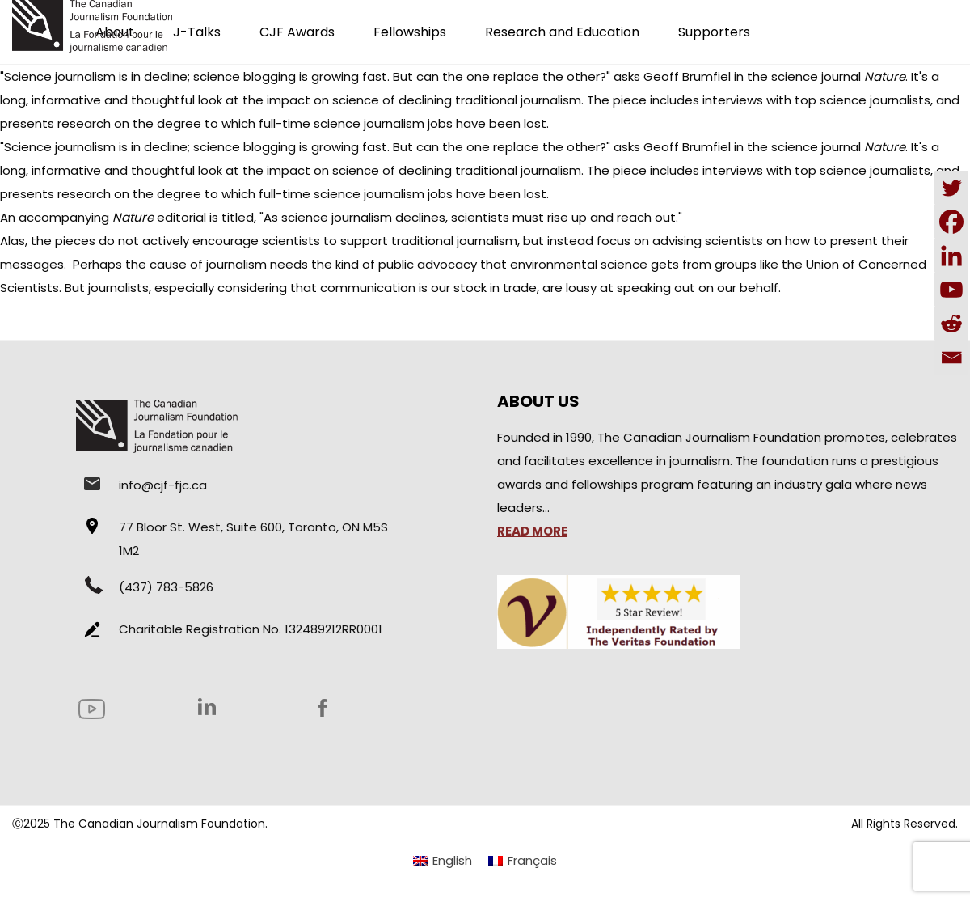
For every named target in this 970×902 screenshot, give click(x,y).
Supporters (714, 32)
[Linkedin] (951, 256)
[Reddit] (951, 324)
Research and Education (562, 32)
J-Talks (197, 32)
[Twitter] (951, 188)
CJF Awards (297, 32)
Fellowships (409, 32)
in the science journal (819, 76)
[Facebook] (951, 222)
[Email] (951, 358)
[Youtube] (951, 290)
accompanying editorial (112, 217)
